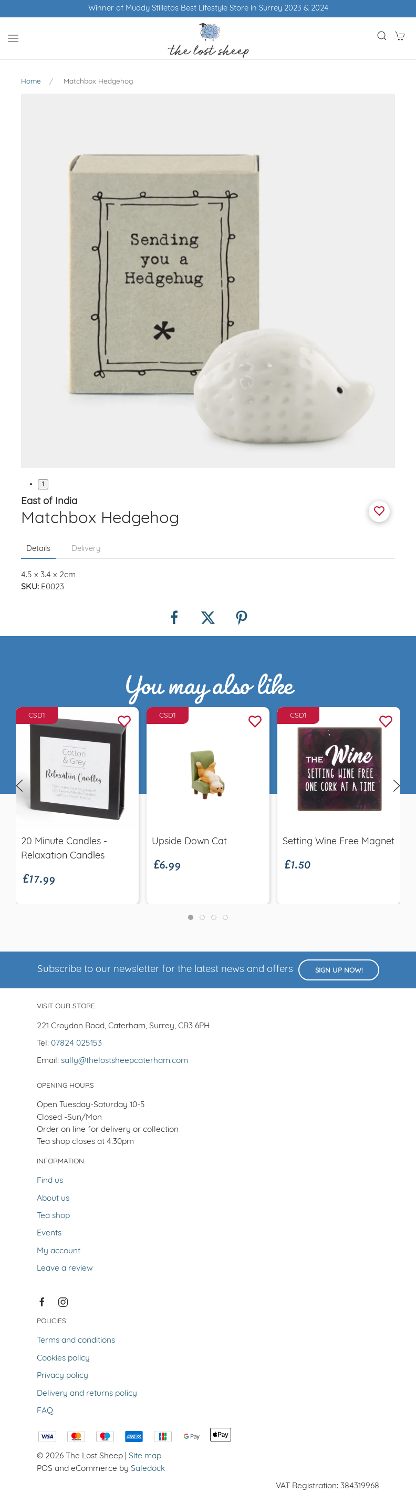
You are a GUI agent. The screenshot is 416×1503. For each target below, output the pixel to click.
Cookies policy (63, 1358)
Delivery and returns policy (87, 1393)
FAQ (45, 1411)
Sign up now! (338, 970)
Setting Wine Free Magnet (338, 841)
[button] (13, 38)
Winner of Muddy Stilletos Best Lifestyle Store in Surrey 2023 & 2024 (208, 9)
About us (53, 1198)
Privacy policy (62, 1376)
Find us (50, 1181)
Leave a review (65, 1268)
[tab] (190, 917)
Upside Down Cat (189, 841)
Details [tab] (38, 549)
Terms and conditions (76, 1340)
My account (58, 1251)
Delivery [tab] (85, 549)
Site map (145, 1456)
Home (31, 81)
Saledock (148, 1469)
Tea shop (53, 1216)
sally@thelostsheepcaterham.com (124, 1061)
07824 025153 (76, 1043)
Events (49, 1233)
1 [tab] (43, 484)
